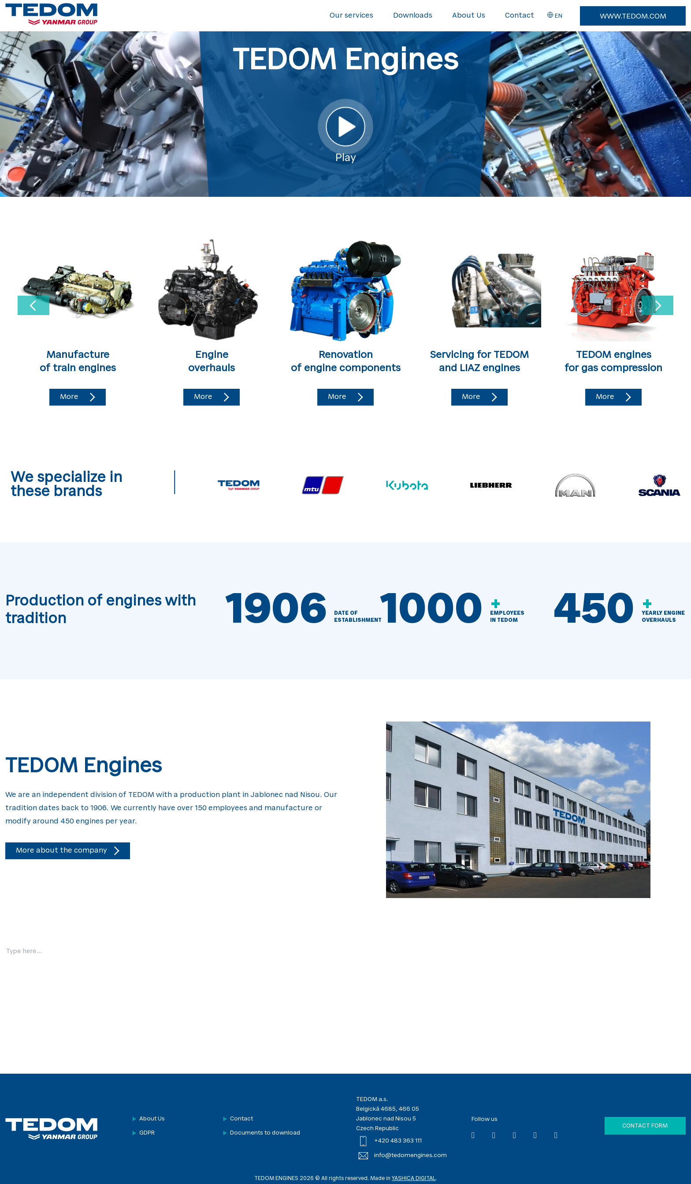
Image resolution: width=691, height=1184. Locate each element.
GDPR (147, 1133)
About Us (468, 15)
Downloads (412, 15)
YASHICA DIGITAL (413, 1178)
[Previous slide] (33, 305)
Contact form (645, 1126)
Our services (351, 15)
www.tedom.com (633, 16)
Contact (519, 15)
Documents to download (265, 1133)
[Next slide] (657, 305)
